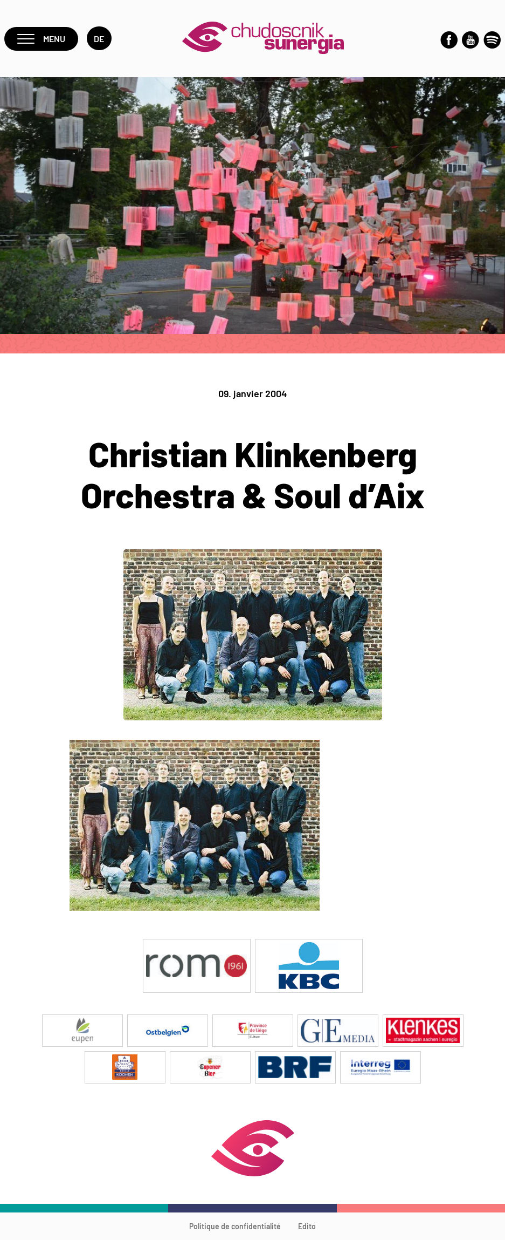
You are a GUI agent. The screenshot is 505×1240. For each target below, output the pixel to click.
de (99, 38)
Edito (307, 1226)
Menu (41, 38)
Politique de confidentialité (235, 1226)
